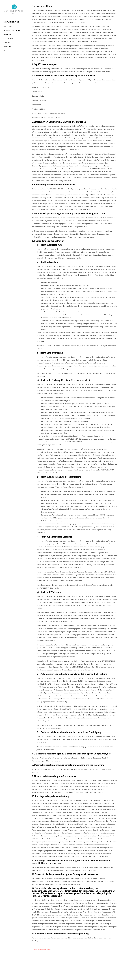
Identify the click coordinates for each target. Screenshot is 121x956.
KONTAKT (7, 43)
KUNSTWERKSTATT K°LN (12, 22)
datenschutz (8, 51)
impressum (7, 47)
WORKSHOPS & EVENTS (12, 30)
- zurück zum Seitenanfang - (41, 950)
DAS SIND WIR (8, 38)
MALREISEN (7, 34)
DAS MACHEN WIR (9, 26)
